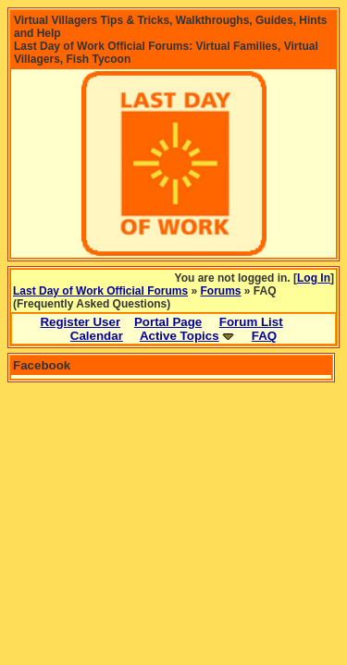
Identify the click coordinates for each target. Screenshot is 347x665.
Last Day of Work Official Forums (100, 290)
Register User (80, 322)
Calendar (96, 336)
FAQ (264, 336)
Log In (313, 278)
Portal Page (168, 322)
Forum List (251, 322)
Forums (221, 290)
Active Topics (179, 336)
